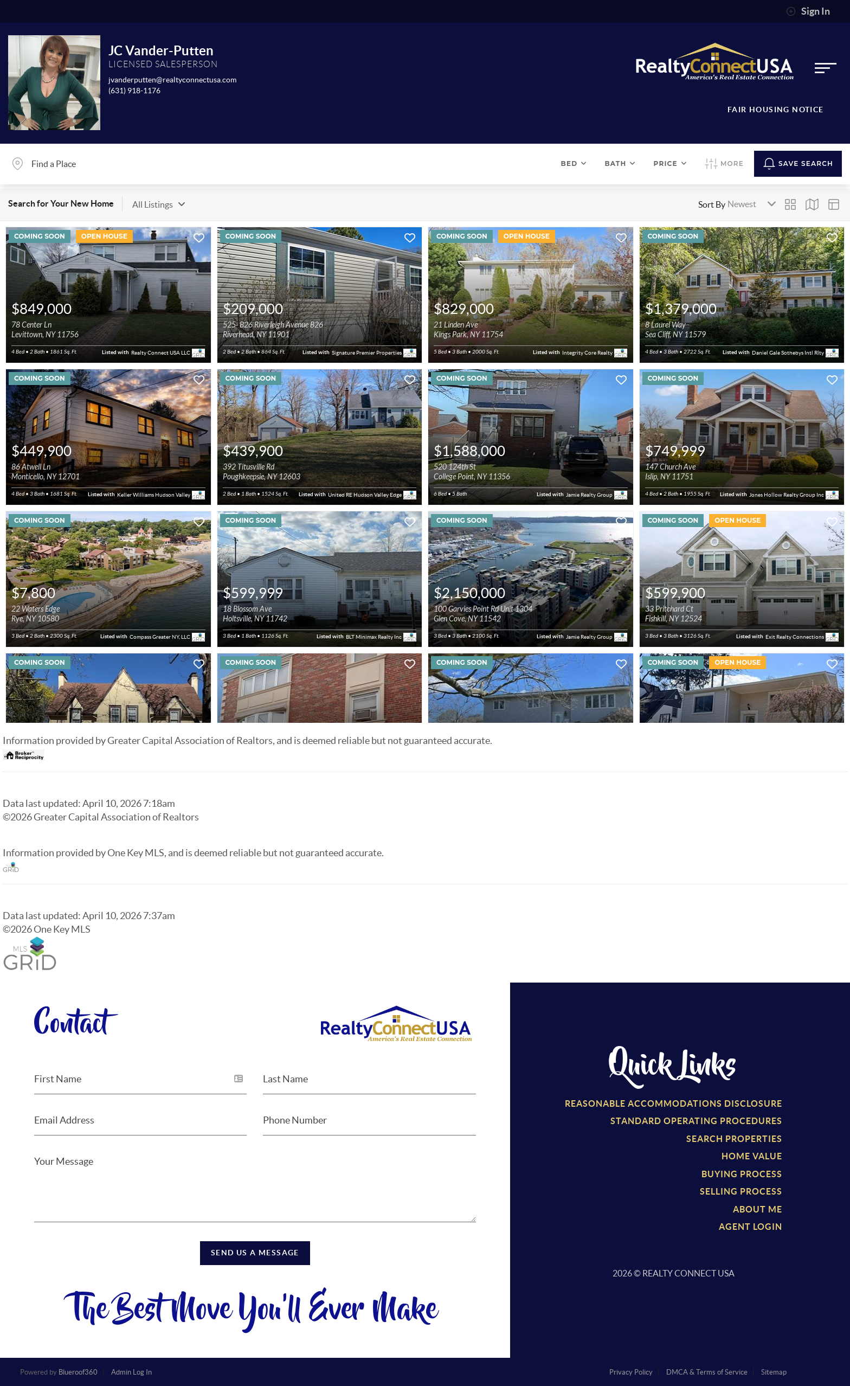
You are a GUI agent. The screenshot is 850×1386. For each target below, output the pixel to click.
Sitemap (774, 1372)
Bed (574, 163)
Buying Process (741, 1174)
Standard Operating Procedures (696, 1121)
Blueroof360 (78, 1372)
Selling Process (741, 1191)
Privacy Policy (631, 1372)
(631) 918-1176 (134, 90)
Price (670, 163)
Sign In (808, 11)
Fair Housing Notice (775, 109)
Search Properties (734, 1139)
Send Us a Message (255, 1252)
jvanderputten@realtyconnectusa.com (172, 79)
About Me (757, 1209)
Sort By (711, 204)
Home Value (752, 1156)
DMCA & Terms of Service (707, 1372)
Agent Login (750, 1226)
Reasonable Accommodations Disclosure (673, 1103)
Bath (620, 163)
